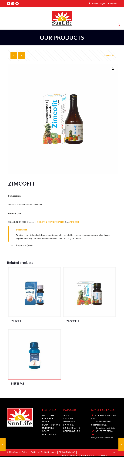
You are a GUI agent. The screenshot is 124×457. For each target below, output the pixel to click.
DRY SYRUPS (49, 415)
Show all (108, 55)
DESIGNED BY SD (67, 452)
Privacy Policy (87, 455)
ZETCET (16, 321)
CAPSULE (68, 418)
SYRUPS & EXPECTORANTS (50, 222)
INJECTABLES (49, 434)
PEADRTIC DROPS (51, 425)
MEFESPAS (17, 383)
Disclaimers (102, 455)
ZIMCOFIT (74, 222)
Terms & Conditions (69, 455)
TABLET (67, 415)
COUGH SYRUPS (71, 431)
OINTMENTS (69, 421)
